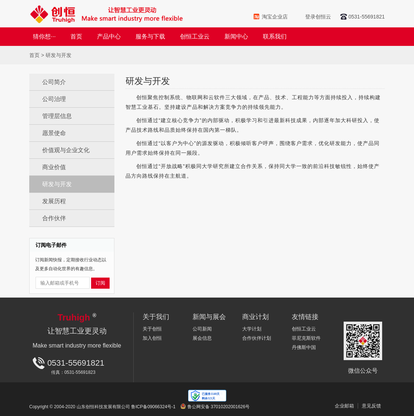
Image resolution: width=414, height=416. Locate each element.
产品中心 (109, 36)
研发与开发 (57, 184)
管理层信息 (57, 116)
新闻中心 (236, 36)
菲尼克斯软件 (306, 338)
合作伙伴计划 (256, 338)
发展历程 (54, 201)
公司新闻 (202, 329)
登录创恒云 (318, 17)
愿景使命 (54, 133)
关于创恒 (152, 329)
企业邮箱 (344, 406)
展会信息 (202, 338)
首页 (76, 36)
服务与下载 (150, 36)
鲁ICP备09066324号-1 (153, 406)
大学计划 (251, 329)
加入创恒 (152, 338)
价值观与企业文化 (66, 150)
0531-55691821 (366, 17)
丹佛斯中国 (304, 347)
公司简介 (54, 82)
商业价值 (54, 167)
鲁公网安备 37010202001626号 (218, 406)
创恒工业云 (195, 36)
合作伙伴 (54, 218)
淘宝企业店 (275, 17)
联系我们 (275, 36)
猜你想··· (44, 36)
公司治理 (54, 99)
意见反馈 (371, 406)
